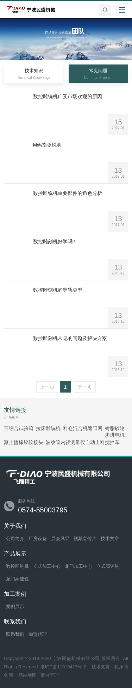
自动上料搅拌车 (102, 442)
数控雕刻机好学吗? (54, 241)
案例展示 (15, 606)
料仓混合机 (75, 428)
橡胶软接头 (31, 442)
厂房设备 (38, 538)
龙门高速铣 (17, 578)
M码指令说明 (47, 145)
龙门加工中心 (78, 566)
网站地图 (27, 675)
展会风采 (60, 538)
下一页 (84, 387)
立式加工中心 (47, 566)
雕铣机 (53, 428)
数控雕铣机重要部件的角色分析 (67, 193)
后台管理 (49, 675)
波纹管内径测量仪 (65, 442)
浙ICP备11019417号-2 (64, 666)
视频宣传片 (85, 538)
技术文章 (110, 538)
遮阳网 (95, 428)
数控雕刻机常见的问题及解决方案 (70, 338)
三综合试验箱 (18, 428)
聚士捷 (11, 442)
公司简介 (15, 538)
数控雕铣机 (17, 566)
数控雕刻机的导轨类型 (57, 290)
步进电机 (115, 435)
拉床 (41, 428)
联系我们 (15, 634)
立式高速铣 (107, 566)
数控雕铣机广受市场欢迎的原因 (67, 96)
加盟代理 (38, 634)
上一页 (47, 387)
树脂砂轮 (115, 428)
